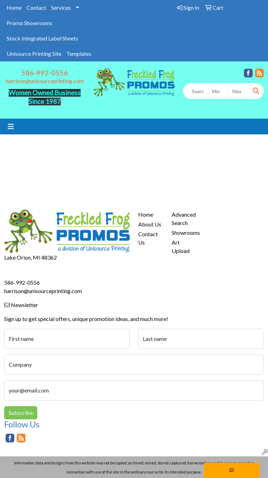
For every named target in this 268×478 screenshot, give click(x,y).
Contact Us (148, 238)
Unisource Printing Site (34, 53)
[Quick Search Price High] (239, 91)
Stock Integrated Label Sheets (42, 38)
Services (61, 7)
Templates (78, 53)
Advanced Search (184, 218)
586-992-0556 (44, 72)
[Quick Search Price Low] (218, 91)
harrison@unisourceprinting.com (45, 80)
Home (14, 7)
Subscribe (21, 412)
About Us (149, 224)
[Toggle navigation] (10, 126)
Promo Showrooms (29, 23)
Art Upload (180, 246)
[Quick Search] (196, 91)
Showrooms (184, 232)
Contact (36, 7)
